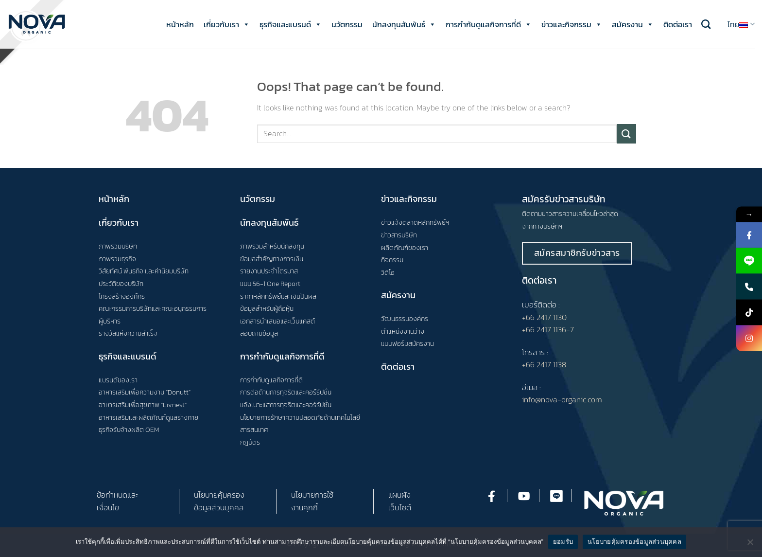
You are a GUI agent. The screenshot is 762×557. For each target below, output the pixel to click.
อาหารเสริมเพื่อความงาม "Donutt (144, 392)
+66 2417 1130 (544, 317)
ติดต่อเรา (677, 24)
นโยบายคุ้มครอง (219, 495)
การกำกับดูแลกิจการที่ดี (489, 24)
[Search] (705, 24)
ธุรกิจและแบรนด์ (291, 24)
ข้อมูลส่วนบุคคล (218, 507)
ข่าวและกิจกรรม (571, 24)
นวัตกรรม (347, 24)
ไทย (741, 24)
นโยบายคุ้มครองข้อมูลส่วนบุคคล (634, 541)
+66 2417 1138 (544, 364)
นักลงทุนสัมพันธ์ (404, 24)
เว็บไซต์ (399, 507)
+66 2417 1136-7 (548, 329)
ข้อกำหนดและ (117, 495)
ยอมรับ (563, 541)
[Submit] (626, 133)
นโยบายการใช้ (312, 495)
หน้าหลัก (180, 24)
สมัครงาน (633, 24)
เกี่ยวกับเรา (227, 24)
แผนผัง (399, 495)
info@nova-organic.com (562, 399)
